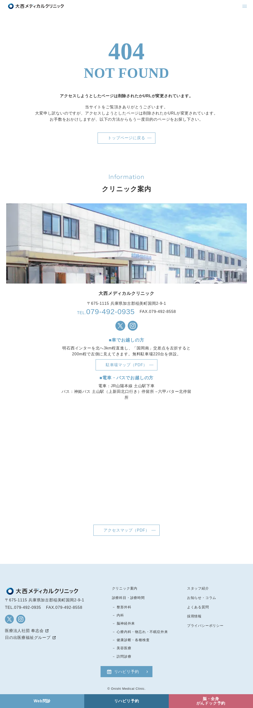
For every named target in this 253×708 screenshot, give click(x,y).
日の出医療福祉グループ (28, 637)
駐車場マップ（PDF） (126, 365)
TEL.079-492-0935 (23, 607)
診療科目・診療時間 (128, 598)
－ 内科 (118, 615)
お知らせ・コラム (201, 598)
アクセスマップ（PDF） (126, 530)
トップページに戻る (126, 138)
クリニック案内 (125, 588)
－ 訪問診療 (121, 656)
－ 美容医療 (121, 648)
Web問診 (42, 701)
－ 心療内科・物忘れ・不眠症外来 (140, 632)
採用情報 (194, 616)
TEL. (106, 311)
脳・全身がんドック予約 (211, 701)
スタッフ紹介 (198, 588)
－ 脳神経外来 (123, 623)
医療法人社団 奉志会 (24, 631)
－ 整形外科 (121, 607)
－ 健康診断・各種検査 (131, 640)
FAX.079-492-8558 (64, 607)
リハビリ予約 (126, 672)
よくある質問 (198, 607)
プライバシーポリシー (205, 626)
